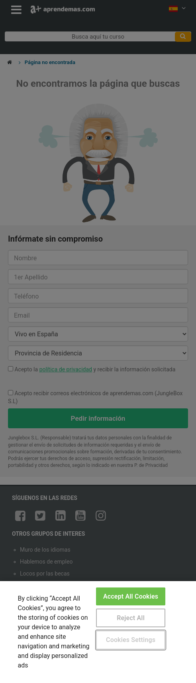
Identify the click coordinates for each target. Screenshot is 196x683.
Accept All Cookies (130, 596)
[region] (98, 632)
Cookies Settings (130, 640)
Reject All (131, 618)
